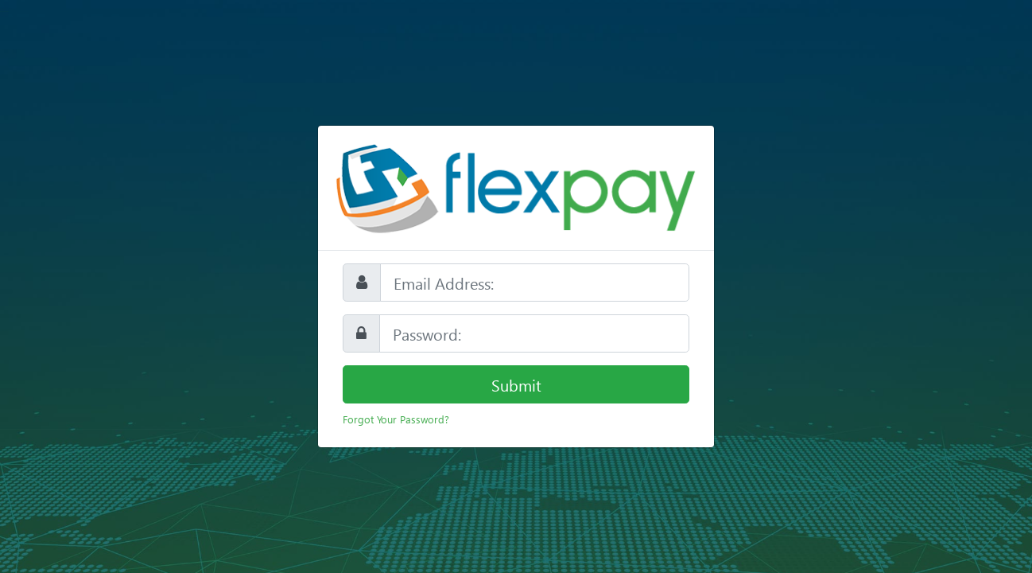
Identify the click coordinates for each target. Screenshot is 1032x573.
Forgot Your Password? (396, 419)
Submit (516, 384)
